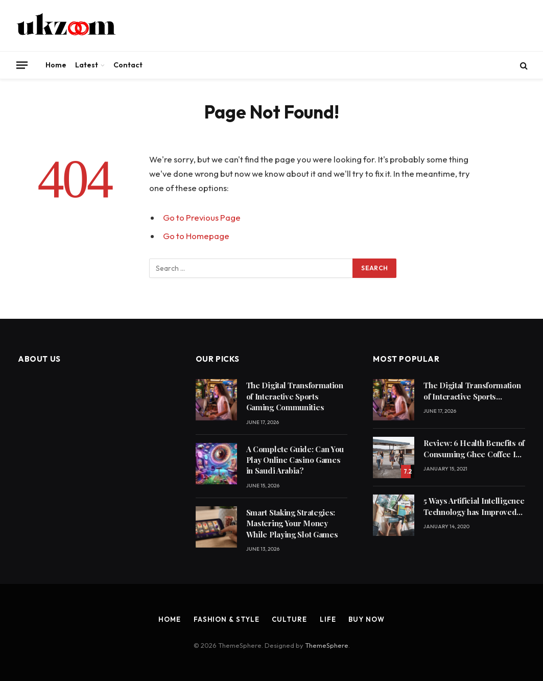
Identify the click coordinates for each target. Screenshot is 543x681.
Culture (289, 619)
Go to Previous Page (202, 217)
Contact (128, 64)
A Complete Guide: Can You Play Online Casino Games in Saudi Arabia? (295, 460)
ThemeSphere (326, 645)
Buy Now (366, 619)
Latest (86, 64)
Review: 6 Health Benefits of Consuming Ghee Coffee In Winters (474, 449)
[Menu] (22, 65)
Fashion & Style (226, 619)
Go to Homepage (196, 235)
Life (328, 619)
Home (55, 64)
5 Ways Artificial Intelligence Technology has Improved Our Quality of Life (473, 507)
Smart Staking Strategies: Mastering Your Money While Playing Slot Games (292, 523)
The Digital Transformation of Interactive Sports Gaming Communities (294, 396)
